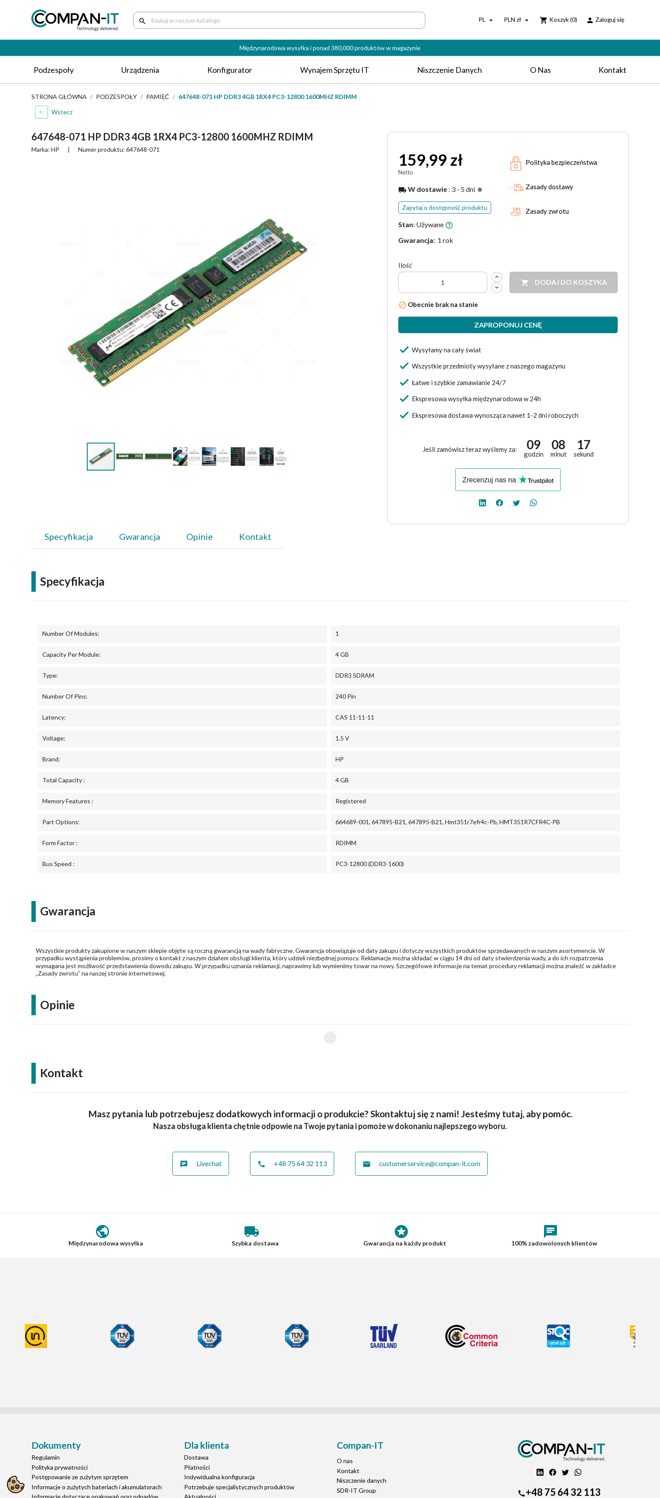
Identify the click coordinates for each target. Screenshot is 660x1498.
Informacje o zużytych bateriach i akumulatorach (96, 1457)
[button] (318, 172)
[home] (75, 20)
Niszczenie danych (449, 70)
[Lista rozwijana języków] (487, 20)
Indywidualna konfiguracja (219, 1447)
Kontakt (612, 70)
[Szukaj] (279, 20)
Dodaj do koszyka (564, 282)
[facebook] (499, 502)
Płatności (197, 1437)
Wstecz (61, 112)
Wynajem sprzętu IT (334, 70)
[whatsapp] (533, 502)
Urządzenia (140, 70)
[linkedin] (482, 502)
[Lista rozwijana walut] (517, 20)
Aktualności (200, 1467)
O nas (540, 70)
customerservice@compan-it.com (421, 1134)
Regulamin (45, 1427)
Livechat (201, 1134)
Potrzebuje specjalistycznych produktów (239, 1457)
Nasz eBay (351, 1480)
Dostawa (196, 1427)
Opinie (199, 536)
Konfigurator (229, 70)
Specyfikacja (68, 536)
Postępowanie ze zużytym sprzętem (79, 1447)
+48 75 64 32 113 (292, 1134)
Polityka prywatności (59, 1437)
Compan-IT (352, 1470)
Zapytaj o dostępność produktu (444, 207)
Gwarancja (139, 536)
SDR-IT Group (356, 1460)
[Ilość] (442, 282)
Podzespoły (54, 70)
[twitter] (516, 502)
